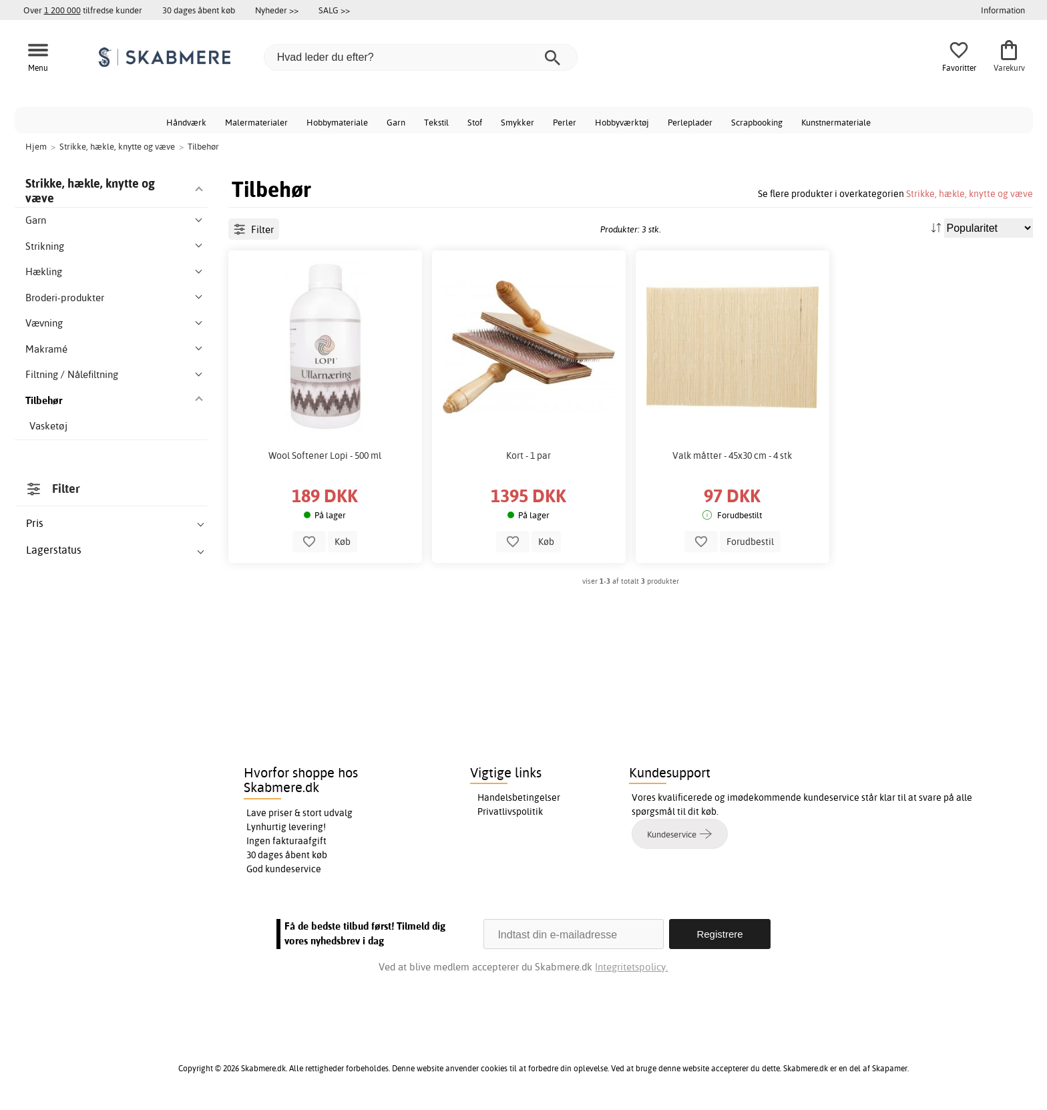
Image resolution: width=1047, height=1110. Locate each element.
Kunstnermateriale (836, 122)
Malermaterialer (256, 122)
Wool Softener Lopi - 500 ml (324, 455)
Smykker (517, 122)
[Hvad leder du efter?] (421, 57)
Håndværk (186, 122)
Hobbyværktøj (622, 122)
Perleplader (690, 122)
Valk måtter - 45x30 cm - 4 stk (732, 455)
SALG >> (334, 10)
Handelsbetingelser (518, 797)
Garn (396, 122)
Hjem (36, 146)
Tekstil (436, 122)
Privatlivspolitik (510, 811)
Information (1003, 10)
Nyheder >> (276, 10)
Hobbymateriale (337, 122)
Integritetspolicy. (631, 966)
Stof (474, 122)
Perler (564, 122)
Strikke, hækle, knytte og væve (969, 193)
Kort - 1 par (528, 455)
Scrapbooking (757, 122)
